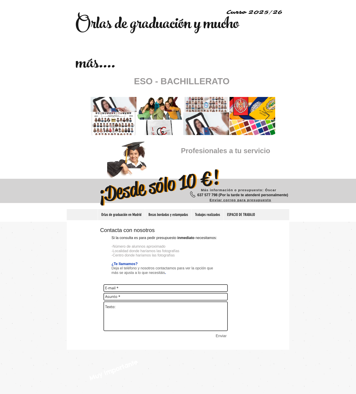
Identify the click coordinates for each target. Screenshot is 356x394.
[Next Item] (267, 116)
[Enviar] (221, 336)
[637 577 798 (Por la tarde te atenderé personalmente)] (242, 195)
